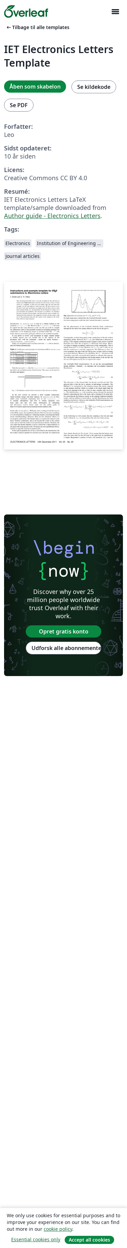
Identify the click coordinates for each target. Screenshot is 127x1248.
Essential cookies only (35, 1239)
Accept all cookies (89, 1240)
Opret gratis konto (63, 631)
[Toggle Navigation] (115, 12)
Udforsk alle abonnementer (66, 648)
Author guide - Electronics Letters (52, 216)
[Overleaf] (26, 11)
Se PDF (19, 105)
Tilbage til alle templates (37, 27)
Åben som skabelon (35, 86)
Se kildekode (93, 87)
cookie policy (58, 1229)
